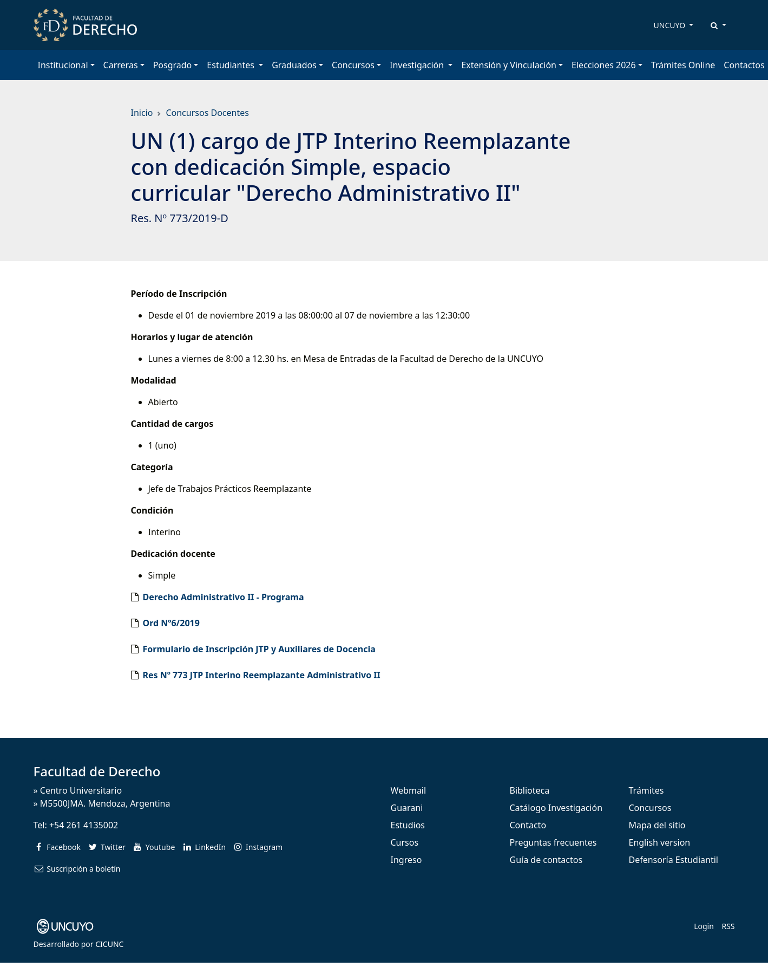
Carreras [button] (120, 65)
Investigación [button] (418, 65)
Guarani (407, 808)
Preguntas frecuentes (553, 842)
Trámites (646, 790)
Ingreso (406, 860)
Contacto (528, 825)
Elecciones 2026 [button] (604, 65)
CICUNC (109, 944)
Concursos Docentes (207, 113)
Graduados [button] (294, 65)
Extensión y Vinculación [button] (508, 65)
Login (704, 926)
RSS (727, 926)
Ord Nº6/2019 (171, 623)
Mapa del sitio (657, 825)
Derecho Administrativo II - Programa (223, 597)
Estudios (408, 825)
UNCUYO (670, 25)
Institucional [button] (63, 65)
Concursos (650, 808)
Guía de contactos (546, 860)
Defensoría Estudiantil (673, 860)
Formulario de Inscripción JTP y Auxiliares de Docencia (259, 649)
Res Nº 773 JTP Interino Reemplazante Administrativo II (261, 675)
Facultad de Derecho (97, 771)
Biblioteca (530, 790)
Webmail (408, 790)
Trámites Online (683, 65)
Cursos (405, 842)
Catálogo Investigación (556, 808)
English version (660, 842)
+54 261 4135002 (83, 825)
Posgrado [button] (172, 65)
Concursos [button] (353, 65)
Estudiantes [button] (232, 65)
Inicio (142, 113)
